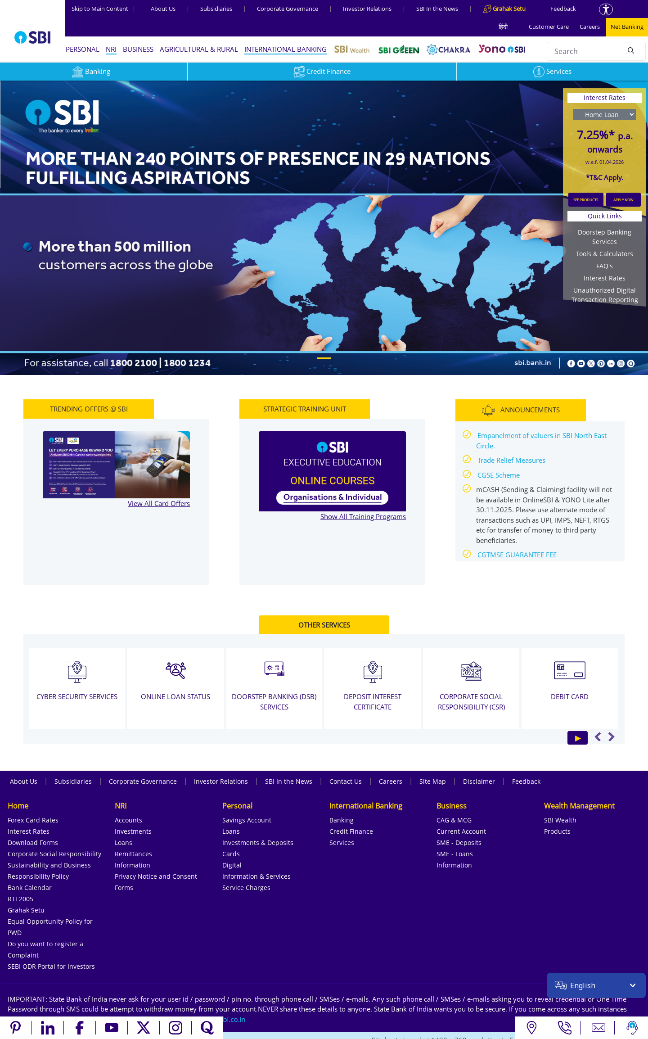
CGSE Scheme (498, 474)
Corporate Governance (287, 9)
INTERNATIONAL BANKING (285, 49)
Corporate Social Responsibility (54, 853)
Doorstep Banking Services (604, 237)
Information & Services (256, 876)
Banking (341, 820)
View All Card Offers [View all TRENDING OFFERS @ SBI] (159, 503)
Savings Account (246, 820)
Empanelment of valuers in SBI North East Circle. (541, 440)
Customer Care (549, 27)
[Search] (631, 50)
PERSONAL (82, 49)
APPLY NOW (623, 199)
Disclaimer (479, 781)
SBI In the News (437, 9)
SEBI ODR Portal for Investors (51, 966)
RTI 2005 (20, 898)
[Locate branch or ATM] (531, 1027)
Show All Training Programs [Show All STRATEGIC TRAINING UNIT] (363, 516)
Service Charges (246, 887)
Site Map (432, 781)
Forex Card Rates (33, 820)
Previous (597, 736)
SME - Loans (454, 853)
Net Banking (627, 27)
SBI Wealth (560, 820)
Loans (123, 842)
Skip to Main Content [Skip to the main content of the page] (103, 9)
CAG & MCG (454, 820)
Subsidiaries (216, 9)
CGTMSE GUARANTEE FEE (517, 554)
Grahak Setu (26, 910)
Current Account (461, 831)
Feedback (563, 9)
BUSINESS (138, 49)
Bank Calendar (30, 887)
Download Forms (33, 842)
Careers (590, 27)
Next (611, 736)
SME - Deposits (459, 842)
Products (557, 831)
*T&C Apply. (604, 177)
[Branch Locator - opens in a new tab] (324, 227)
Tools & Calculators (604, 253)
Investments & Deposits (257, 842)
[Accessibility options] (606, 9)
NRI (111, 49)
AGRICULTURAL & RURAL (199, 49)
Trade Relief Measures (511, 460)
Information (132, 865)
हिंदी (503, 27)
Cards (231, 853)
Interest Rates (605, 278)
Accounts (128, 820)
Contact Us (345, 781)
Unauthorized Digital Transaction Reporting (605, 295)
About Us (163, 9)
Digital (232, 865)
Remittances (133, 853)
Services (552, 71)
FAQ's (604, 266)
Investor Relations (367, 9)
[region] (324, 227)
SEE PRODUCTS (585, 199)
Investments (133, 831)
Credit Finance (322, 71)
